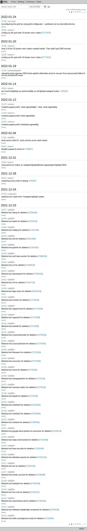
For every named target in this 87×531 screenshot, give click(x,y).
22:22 (3, 516)
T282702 (30, 282)
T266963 (36, 405)
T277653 (46, 33)
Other (39, 2)
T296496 (32, 213)
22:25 (3, 489)
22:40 (3, 350)
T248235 (41, 501)
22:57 (3, 210)
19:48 (3, 162)
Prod (13, 2)
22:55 (3, 236)
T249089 (41, 475)
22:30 (3, 437)
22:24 (3, 498)
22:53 (3, 262)
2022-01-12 (8, 100)
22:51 (3, 280)
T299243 (64, 91)
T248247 (35, 492)
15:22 (3, 30)
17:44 (3, 21)
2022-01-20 (8, 41)
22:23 (3, 507)
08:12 (3, 146)
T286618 (38, 274)
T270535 (32, 370)
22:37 (3, 385)
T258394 (43, 440)
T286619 (30, 265)
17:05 (3, 46)
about (81, 529)
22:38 (3, 376)
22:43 (3, 288)
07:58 (3, 194)
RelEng (21, 2)
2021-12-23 (8, 205)
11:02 (3, 122)
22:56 (3, 219)
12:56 (3, 55)
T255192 (42, 457)
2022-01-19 (8, 66)
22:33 (3, 402)
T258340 (39, 449)
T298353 (32, 181)
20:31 (3, 178)
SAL (4, 1)
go (49, 7)
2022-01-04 (8, 133)
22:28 (3, 455)
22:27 (3, 463)
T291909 (31, 239)
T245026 (54, 510)
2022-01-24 (8, 17)
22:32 (3, 411)
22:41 (3, 332)
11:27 (3, 104)
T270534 (40, 379)
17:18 (3, 138)
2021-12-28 (8, 173)
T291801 (34, 247)
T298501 (29, 149)
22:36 (3, 393)
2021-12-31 (8, 158)
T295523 (33, 221)
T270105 (33, 396)
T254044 (30, 466)
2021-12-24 (8, 189)
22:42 (3, 306)
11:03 (3, 113)
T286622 (42, 256)
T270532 (41, 387)
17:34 (3, 70)
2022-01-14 (8, 84)
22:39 (3, 367)
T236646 (49, 518)
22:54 (3, 245)
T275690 (36, 361)
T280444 (37, 291)
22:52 (3, 271)
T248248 (35, 483)
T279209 (34, 300)
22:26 (3, 481)
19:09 (3, 88)
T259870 (56, 431)
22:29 (3, 446)
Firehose (30, 2)
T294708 (34, 230)
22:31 (3, 428)
